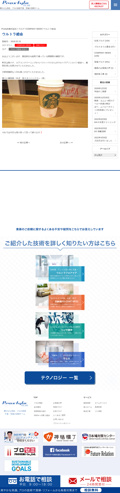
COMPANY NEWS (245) (102, 54)
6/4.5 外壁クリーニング (105, 120)
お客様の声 (57, 403)
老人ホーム (87, 407)
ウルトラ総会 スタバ (19, 49)
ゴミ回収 (98, 411)
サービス (87, 397)
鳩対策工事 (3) (100, 74)
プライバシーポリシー (61, 423)
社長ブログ (57, 411)
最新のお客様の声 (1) (103, 68)
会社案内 (37, 407)
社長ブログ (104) (102, 41)
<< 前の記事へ (23, 142)
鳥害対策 (98, 407)
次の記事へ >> (66, 142)
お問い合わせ (58, 419)
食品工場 (86, 411)
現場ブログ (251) (102, 62)
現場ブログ (40, 45)
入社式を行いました (103, 139)
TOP (35, 397)
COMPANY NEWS (24, 45)
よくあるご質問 (59, 415)
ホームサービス (101, 403)
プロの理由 (38, 403)
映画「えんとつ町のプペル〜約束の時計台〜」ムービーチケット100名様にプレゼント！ (104, 105)
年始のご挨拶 (100, 90)
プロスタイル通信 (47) (104, 47)
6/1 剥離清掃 (100, 130)
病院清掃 (86, 403)
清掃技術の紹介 (40, 411)
